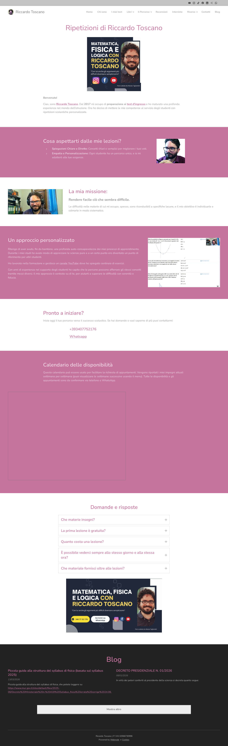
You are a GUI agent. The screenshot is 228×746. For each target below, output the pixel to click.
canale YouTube (69, 263)
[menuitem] (81, 12)
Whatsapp (78, 336)
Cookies (125, 739)
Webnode (114, 739)
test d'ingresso (136, 104)
